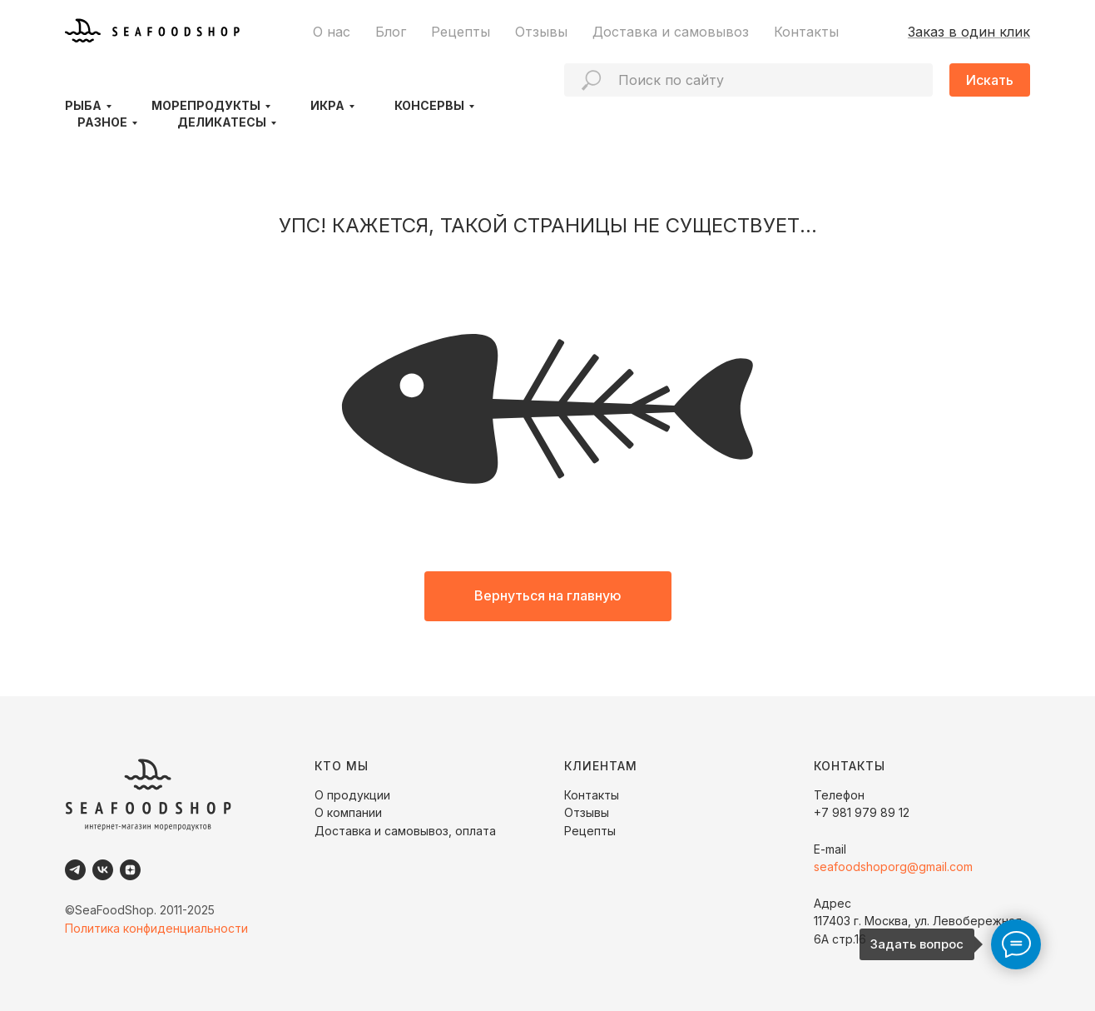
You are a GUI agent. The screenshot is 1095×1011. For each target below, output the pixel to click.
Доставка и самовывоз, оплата (405, 831)
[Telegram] (75, 869)
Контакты (806, 31)
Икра (327, 105)
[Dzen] (130, 869)
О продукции (352, 795)
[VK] (102, 869)
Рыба (83, 105)
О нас (331, 31)
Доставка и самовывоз (670, 31)
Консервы (429, 105)
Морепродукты (205, 105)
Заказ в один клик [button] (969, 31)
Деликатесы (221, 122)
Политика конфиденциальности (156, 928)
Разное (102, 122)
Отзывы (541, 31)
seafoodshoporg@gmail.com (893, 866)
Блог (390, 31)
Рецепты (460, 31)
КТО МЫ (342, 766)
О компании (348, 812)
